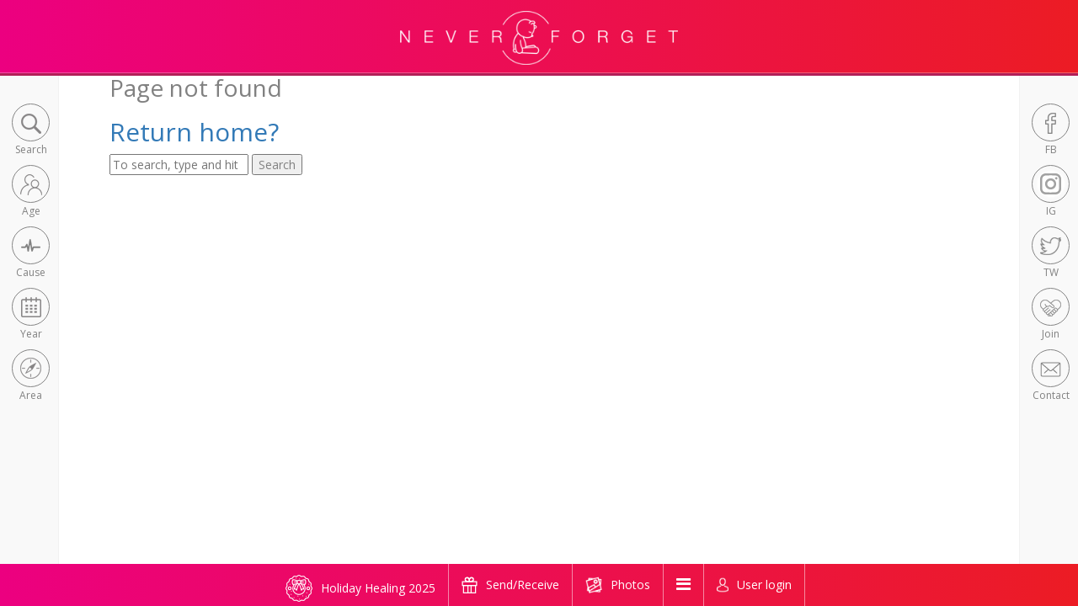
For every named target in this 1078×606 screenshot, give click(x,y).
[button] (30, 131)
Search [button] (277, 165)
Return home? (194, 131)
